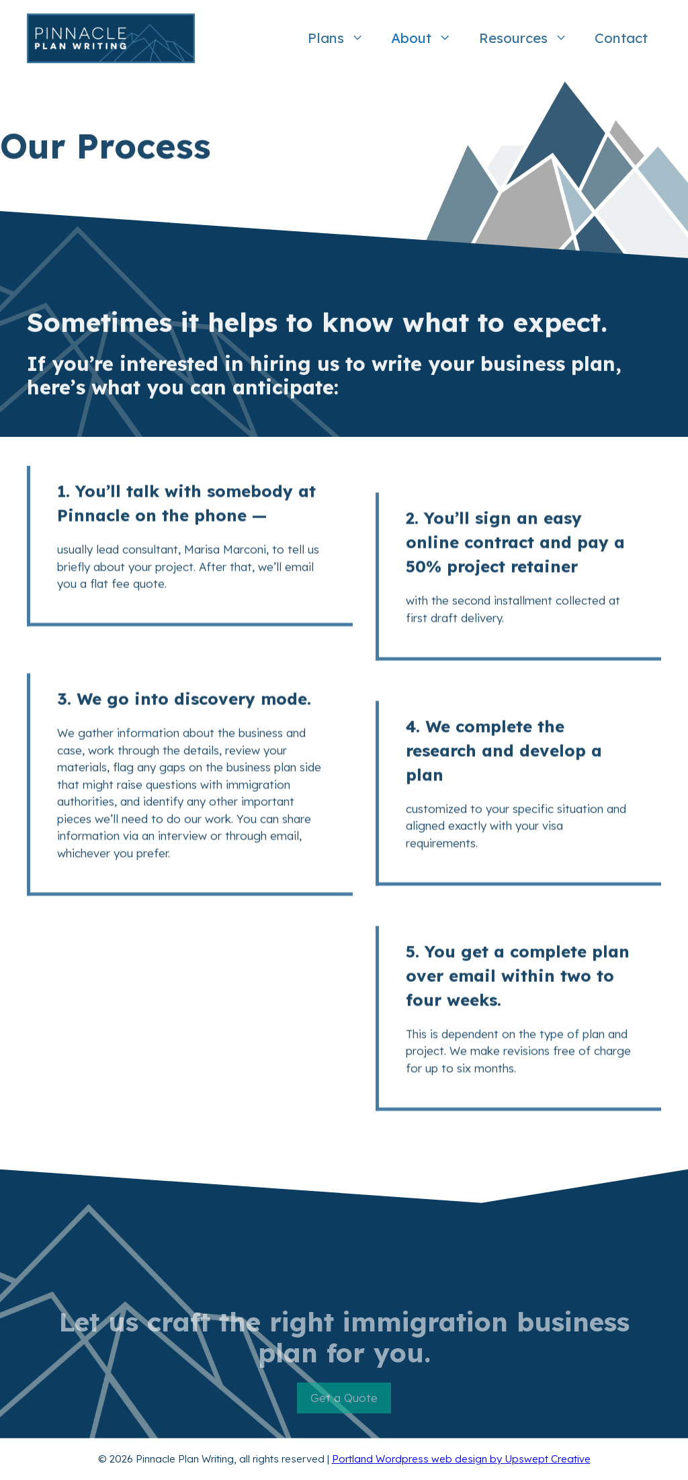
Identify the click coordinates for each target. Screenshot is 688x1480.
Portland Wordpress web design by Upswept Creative (461, 1458)
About (428, 38)
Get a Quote (344, 1405)
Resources (530, 38)
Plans (343, 38)
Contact (621, 38)
